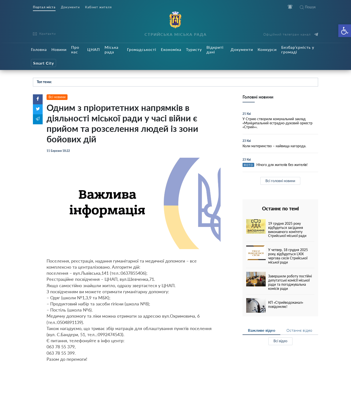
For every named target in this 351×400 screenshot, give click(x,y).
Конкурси (267, 49)
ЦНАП (93, 49)
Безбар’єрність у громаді (297, 49)
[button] (344, 30)
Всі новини (57, 97)
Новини (59, 49)
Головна (39, 49)
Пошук (308, 7)
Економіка (171, 49)
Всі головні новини (280, 181)
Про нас (75, 49)
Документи (70, 7)
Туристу (194, 49)
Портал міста (44, 7)
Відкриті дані (215, 49)
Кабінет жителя (98, 7)
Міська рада (111, 49)
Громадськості (141, 49)
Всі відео (280, 341)
